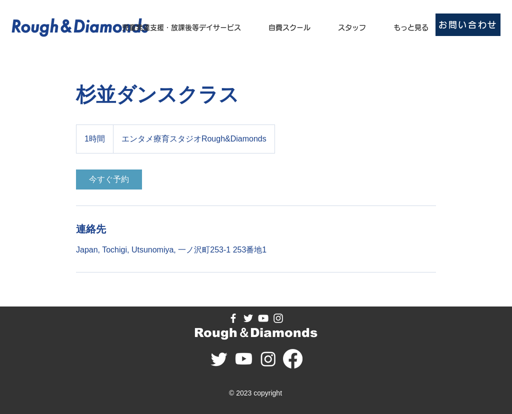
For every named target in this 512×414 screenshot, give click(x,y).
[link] (109, 180)
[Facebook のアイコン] (233, 318)
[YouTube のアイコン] (263, 318)
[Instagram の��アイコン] (278, 318)
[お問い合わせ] (468, 25)
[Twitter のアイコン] (248, 318)
